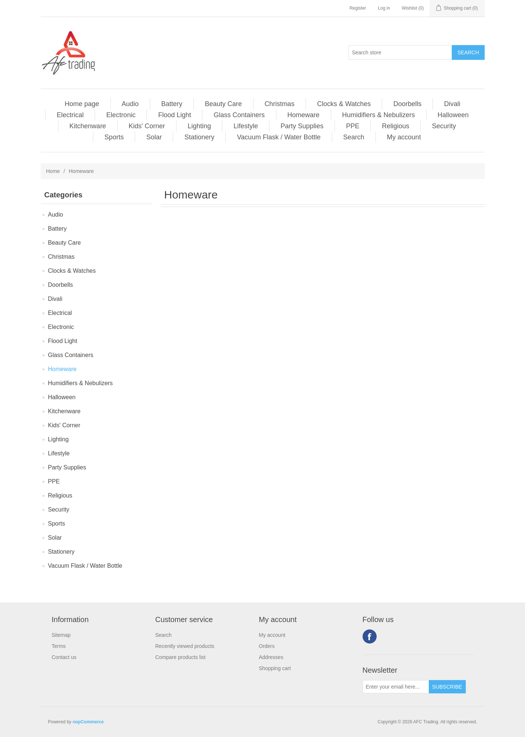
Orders (267, 646)
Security (444, 126)
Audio (130, 104)
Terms (59, 646)
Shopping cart (275, 668)
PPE (352, 126)
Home (53, 171)
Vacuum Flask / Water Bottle (278, 137)
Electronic (120, 115)
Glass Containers (239, 115)
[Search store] (400, 52)
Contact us (64, 657)
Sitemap (61, 635)
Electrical (70, 115)
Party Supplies (301, 126)
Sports (114, 137)
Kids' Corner (147, 126)
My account (404, 137)
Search (353, 137)
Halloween (453, 115)
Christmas (280, 104)
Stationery (199, 137)
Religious (395, 126)
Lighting (199, 126)
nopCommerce (88, 721)
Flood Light (174, 115)
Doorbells (407, 104)
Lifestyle (245, 126)
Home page (82, 104)
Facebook (370, 636)
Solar (154, 137)
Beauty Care (223, 104)
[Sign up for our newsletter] (396, 686)
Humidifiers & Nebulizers (378, 115)
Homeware (303, 115)
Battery (171, 104)
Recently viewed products (185, 646)
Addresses (271, 657)
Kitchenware (88, 126)
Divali (452, 104)
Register (358, 8)
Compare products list (180, 657)
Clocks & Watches (344, 104)
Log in (384, 8)
